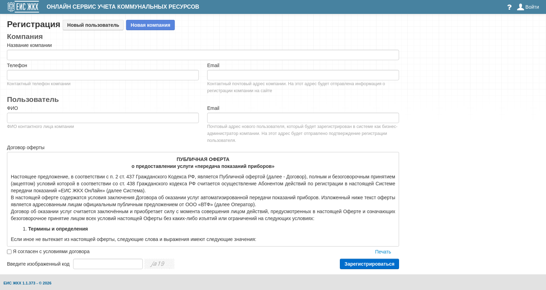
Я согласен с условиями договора (51, 251)
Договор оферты (26, 147)
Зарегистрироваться (369, 264)
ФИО (12, 108)
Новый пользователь (93, 25)
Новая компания (150, 25)
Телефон (17, 65)
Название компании (29, 45)
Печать (383, 252)
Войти (528, 7)
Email (213, 65)
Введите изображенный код (38, 264)
